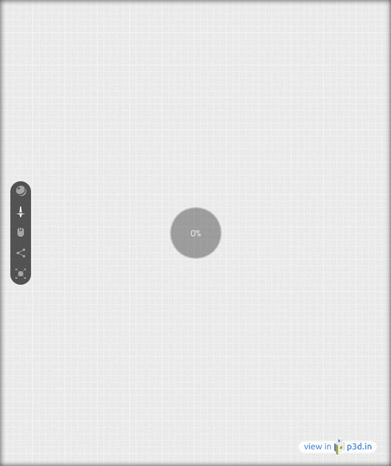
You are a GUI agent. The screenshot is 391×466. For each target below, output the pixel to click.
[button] (20, 191)
